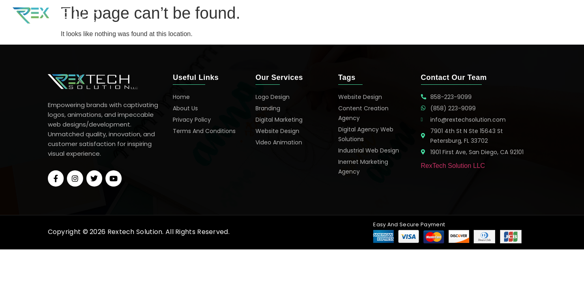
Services (408, 15)
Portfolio (448, 15)
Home (373, 15)
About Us (489, 15)
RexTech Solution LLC (453, 165)
